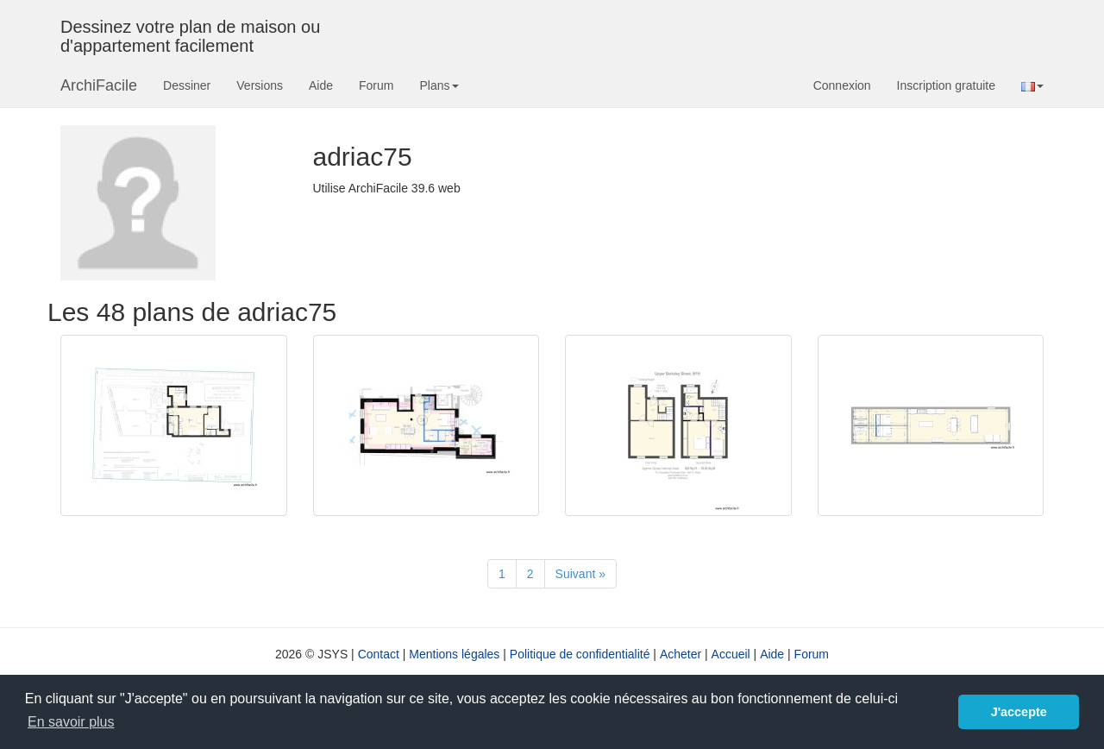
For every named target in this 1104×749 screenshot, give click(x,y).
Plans (438, 85)
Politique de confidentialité (580, 654)
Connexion (842, 85)
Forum (376, 85)
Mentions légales (454, 654)
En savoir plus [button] (71, 721)
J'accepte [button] (1019, 712)
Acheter (680, 654)
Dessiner (186, 85)
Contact (378, 654)
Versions (259, 85)
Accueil (731, 654)
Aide (321, 85)
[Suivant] (580, 573)
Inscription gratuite (946, 85)
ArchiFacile (98, 85)
